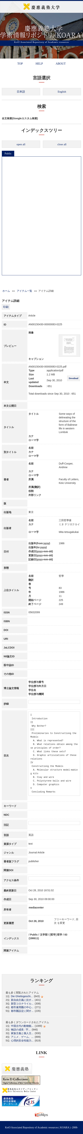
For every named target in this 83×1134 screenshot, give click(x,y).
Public (8, 153)
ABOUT (61, 63)
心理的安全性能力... (22, 1040)
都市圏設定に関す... (22, 1010)
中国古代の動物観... (22, 1025)
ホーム (6, 290)
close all (61, 144)
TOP (20, 63)
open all (21, 144)
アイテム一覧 (24, 290)
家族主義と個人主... (22, 1033)
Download (73, 378)
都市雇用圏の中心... (22, 1007)
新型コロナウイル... (22, 1003)
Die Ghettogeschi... (22, 996)
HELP (39, 63)
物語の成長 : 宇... (20, 1029)
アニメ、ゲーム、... (22, 1036)
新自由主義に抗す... (22, 999)
